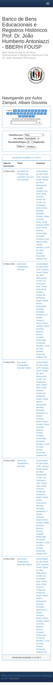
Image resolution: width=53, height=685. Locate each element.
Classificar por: (16, 135)
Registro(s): (39, 142)
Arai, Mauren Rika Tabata (42, 242)
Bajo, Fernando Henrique (41, 236)
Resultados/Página (17, 142)
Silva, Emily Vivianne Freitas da (41, 197)
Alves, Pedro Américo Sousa (41, 230)
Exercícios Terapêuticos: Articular (23, 267)
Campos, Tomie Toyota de (42, 180)
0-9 (15, 110)
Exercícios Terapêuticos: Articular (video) (24, 365)
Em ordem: (19, 138)
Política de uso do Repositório (14, 676)
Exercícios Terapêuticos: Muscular (23, 463)
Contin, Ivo (41, 202)
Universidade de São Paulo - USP (42, 174)
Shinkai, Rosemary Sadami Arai (41, 256)
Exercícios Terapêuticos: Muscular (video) (24, 562)
